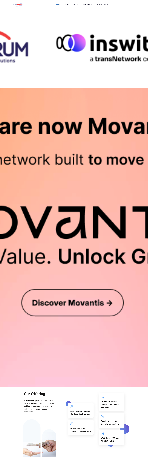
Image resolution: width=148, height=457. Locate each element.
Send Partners (87, 4)
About (67, 4)
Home (58, 4)
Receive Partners (102, 4)
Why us (75, 4)
